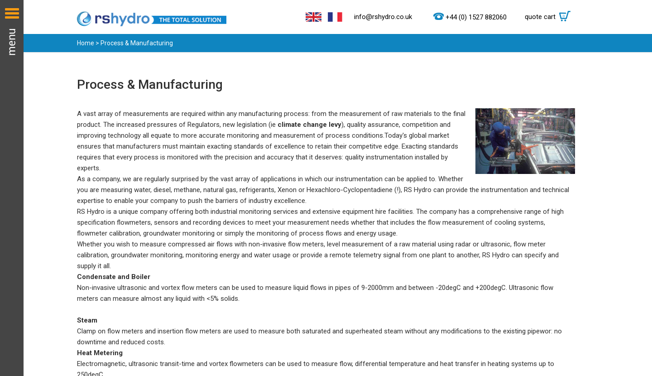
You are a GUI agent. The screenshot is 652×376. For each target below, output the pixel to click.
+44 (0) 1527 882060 (476, 17)
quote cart (550, 17)
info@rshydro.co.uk (383, 17)
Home (85, 43)
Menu (12, 188)
